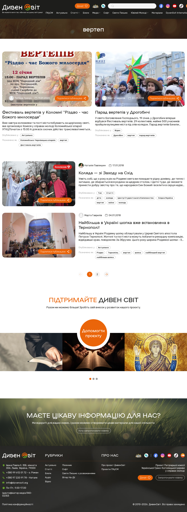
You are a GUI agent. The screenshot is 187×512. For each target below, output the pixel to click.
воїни (111, 203)
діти (99, 198)
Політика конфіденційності (17, 504)
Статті (75, 13)
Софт (106, 13)
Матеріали (157, 13)
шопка (138, 253)
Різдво (100, 253)
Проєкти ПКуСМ (109, 469)
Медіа (96, 13)
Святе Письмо (120, 13)
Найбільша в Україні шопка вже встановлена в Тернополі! (124, 225)
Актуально (61, 13)
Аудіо (48, 477)
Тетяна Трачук (23, 98)
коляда (109, 198)
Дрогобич (118, 135)
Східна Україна (165, 198)
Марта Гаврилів (116, 98)
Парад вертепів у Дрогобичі (122, 112)
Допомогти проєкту (93, 333)
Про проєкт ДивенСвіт (113, 465)
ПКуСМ (49, 13)
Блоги (86, 13)
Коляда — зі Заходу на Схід (106, 172)
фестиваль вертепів (30, 145)
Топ (100, 193)
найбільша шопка (105, 257)
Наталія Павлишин (95, 165)
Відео (117, 130)
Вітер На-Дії (68, 477)
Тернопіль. (113, 253)
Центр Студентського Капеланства (136, 198)
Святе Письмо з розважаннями (78, 473)
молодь (122, 203)
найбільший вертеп (155, 253)
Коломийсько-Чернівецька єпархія (37, 140)
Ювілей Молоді (139, 13)
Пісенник (67, 465)
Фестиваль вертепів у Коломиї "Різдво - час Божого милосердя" (45, 114)
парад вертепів (147, 135)
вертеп (63, 140)
